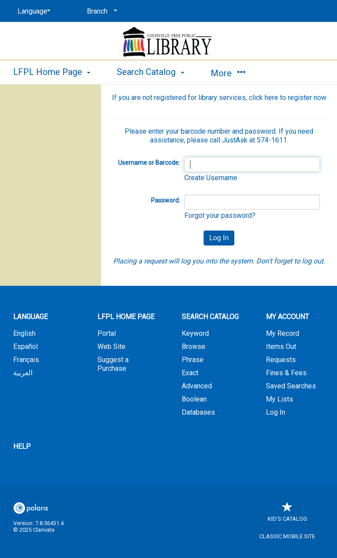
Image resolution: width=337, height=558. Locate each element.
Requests (281, 359)
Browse (193, 346)
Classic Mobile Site (287, 536)
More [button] (228, 73)
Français (26, 359)
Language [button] (30, 317)
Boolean (194, 399)
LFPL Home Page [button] (51, 72)
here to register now (295, 97)
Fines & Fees (286, 373)
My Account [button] (287, 317)
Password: (165, 200)
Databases (198, 412)
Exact (190, 373)
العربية (22, 373)
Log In (275, 412)
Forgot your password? (219, 215)
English (24, 333)
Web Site (111, 346)
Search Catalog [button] (150, 72)
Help (22, 446)
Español (25, 346)
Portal (106, 333)
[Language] (32, 11)
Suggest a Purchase (113, 364)
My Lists (279, 399)
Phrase (193, 359)
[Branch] (100, 11)
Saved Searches (291, 386)
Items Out (281, 346)
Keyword (195, 333)
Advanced (197, 386)
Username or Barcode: (149, 162)
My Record (282, 333)
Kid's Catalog (287, 514)
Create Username (210, 178)
